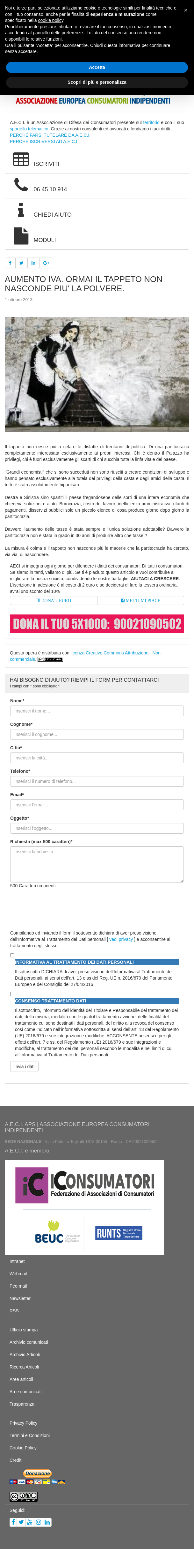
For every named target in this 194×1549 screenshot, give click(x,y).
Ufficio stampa (24, 1329)
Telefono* (20, 771)
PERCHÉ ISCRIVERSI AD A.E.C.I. (44, 141)
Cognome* (21, 724)
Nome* (17, 700)
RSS (14, 1310)
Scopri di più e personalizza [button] (97, 82)
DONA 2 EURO (55, 600)
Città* (16, 747)
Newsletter (20, 1298)
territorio (151, 122)
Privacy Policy (23, 1423)
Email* (17, 794)
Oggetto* (19, 818)
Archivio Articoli (25, 1354)
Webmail (18, 1273)
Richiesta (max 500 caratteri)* (41, 841)
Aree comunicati (25, 1391)
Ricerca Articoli (24, 1366)
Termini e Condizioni (30, 1435)
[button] (186, 10)
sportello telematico (29, 128)
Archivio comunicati (29, 1342)
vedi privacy (121, 939)
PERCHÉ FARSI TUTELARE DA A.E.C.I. (50, 135)
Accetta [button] (97, 67)
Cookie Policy (23, 1447)
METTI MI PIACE (142, 600)
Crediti (16, 1460)
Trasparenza (22, 1404)
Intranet (17, 1261)
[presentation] (58, 906)
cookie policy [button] (50, 20)
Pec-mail (18, 1286)
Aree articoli (21, 1379)
